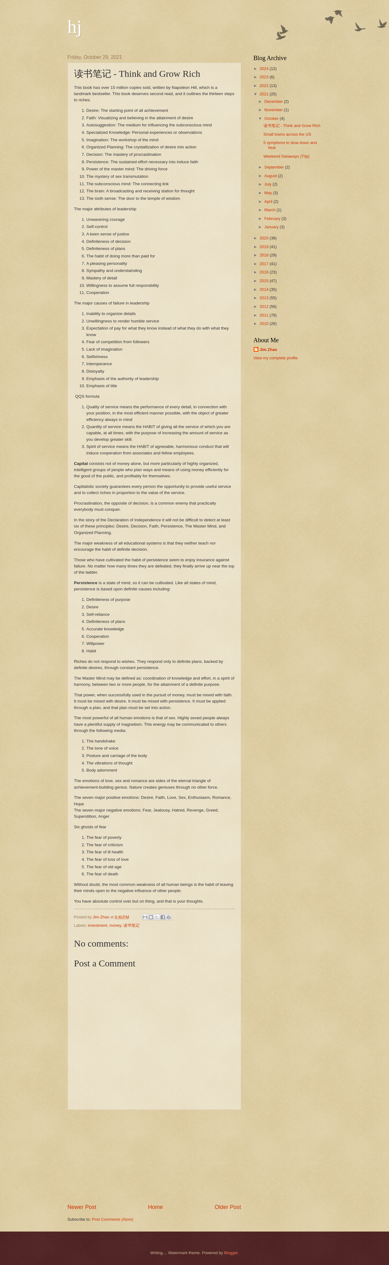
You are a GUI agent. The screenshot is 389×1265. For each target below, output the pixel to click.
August (271, 175)
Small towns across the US (287, 134)
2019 (264, 246)
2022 (264, 85)
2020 (264, 238)
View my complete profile (276, 358)
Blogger (231, 1252)
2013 (264, 297)
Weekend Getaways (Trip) (286, 156)
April (268, 201)
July (268, 184)
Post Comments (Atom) (112, 1219)
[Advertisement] (154, 1156)
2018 (264, 255)
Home (155, 1207)
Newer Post (82, 1207)
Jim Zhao (268, 349)
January (272, 227)
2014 (264, 289)
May (268, 192)
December (274, 101)
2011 (264, 315)
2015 (264, 280)
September (274, 167)
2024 (264, 68)
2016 (264, 272)
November (274, 109)
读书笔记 (131, 925)
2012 (264, 306)
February (272, 218)
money (115, 925)
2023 (264, 77)
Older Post (227, 1207)
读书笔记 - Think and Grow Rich (291, 125)
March (270, 210)
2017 (264, 263)
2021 (264, 94)
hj (75, 26)
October (272, 118)
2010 (264, 323)
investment (97, 925)
